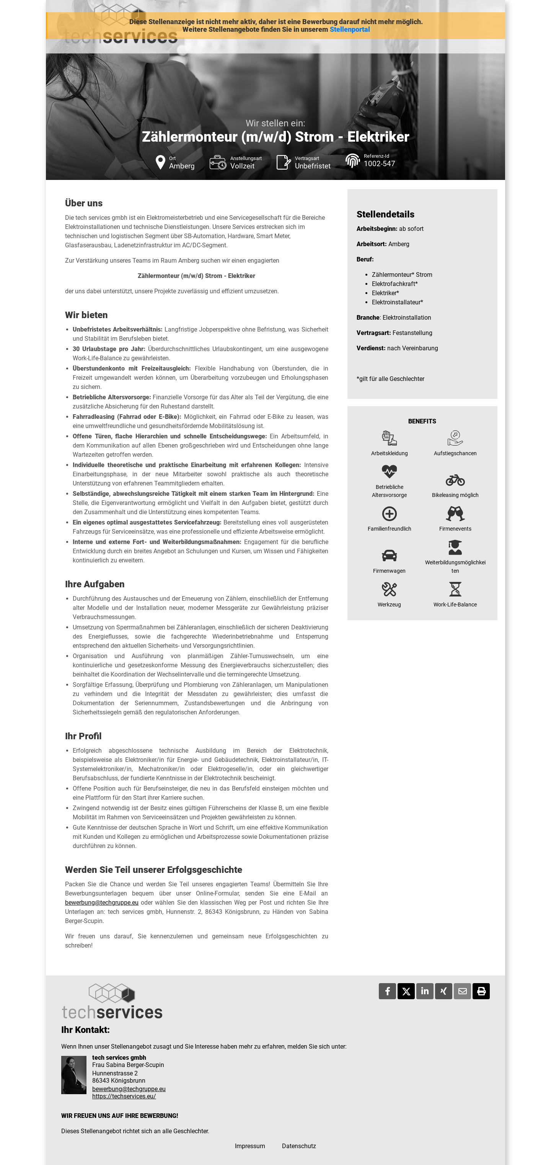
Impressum (250, 1146)
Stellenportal (350, 29)
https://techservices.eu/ (124, 1096)
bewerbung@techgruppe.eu (102, 902)
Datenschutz (299, 1146)
